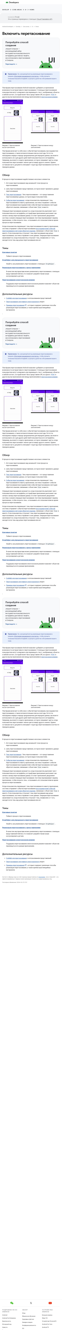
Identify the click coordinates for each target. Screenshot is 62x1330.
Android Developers (7, 26)
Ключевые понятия (9, 252)
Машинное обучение (28, 1316)
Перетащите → (11, 64)
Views (32, 10)
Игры (23, 1313)
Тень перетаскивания (13, 195)
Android (4, 1315)
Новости (4, 1327)
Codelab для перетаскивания (16, 298)
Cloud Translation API (44, 19)
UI (26, 10)
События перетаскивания (15, 200)
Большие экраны (47, 1315)
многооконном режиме (49, 97)
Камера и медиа (27, 1322)
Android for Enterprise (9, 1318)
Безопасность (6, 1321)
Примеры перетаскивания (15, 305)
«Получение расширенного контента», (26, 76)
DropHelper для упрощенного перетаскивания (20, 260)
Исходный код (6, 1324)
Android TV (45, 1327)
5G (23, 1328)
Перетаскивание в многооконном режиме (18, 280)
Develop (5, 10)
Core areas (17, 10)
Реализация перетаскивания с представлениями (21, 268)
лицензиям (42, 877)
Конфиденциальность (29, 1325)
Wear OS (45, 1318)
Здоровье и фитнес (28, 1319)
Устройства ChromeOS (49, 1321)
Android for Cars (47, 1324)
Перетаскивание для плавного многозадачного (23, 302)
